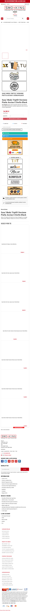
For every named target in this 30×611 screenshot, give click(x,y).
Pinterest (24, 123)
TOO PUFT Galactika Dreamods (8, 549)
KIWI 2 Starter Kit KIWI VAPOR (7, 560)
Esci (2, 523)
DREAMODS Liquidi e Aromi (7, 579)
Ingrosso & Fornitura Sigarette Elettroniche (9, 483)
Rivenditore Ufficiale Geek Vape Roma (9, 498)
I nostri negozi (4, 510)
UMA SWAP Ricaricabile (6, 576)
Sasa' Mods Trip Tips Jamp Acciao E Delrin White (10, 273)
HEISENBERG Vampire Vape (7, 545)
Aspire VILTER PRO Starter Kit (7, 567)
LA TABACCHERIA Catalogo (7, 583)
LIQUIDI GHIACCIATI (6, 538)
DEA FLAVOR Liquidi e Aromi (7, 581)
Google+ (12, 461)
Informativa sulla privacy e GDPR (8, 487)
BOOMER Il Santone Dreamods (7, 552)
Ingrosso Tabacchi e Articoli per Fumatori (9, 503)
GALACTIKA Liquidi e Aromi (7, 577)
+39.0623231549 (7, 453)
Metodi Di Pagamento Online (7, 482)
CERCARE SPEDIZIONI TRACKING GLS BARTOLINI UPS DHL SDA (14, 507)
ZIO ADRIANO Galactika (6, 547)
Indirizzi (3, 521)
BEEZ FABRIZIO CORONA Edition (8, 568)
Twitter (5, 461)
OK (24, 469)
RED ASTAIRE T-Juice (6, 543)
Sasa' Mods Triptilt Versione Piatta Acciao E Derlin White (12, 359)
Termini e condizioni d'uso (6, 480)
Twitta (15, 123)
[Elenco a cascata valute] (8, 4)
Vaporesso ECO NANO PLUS (7, 561)
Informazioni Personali (6, 515)
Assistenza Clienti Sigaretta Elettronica (9, 485)
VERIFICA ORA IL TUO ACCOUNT (8, 499)
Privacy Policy (2, 610)
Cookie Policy (7, 610)
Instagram (19, 461)
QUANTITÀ (5, 115)
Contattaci (4, 491)
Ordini (3, 517)
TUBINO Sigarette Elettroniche (7, 584)
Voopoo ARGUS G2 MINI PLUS (7, 563)
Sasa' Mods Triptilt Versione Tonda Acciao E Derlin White (12, 417)
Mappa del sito (4, 492)
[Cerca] (15, 18)
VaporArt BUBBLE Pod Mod (7, 565)
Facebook (2, 461)
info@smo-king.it (8, 455)
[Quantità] (17, 116)
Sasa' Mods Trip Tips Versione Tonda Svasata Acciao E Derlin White (15, 330)
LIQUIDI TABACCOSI (6, 536)
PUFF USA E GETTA (5, 531)
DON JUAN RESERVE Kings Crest (8, 550)
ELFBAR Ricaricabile (5, 574)
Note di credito (4, 519)
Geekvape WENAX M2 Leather (7, 558)
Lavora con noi (4, 478)
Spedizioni (4, 489)
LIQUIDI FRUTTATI (5, 534)
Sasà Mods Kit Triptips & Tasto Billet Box (9, 244)
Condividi (5, 123)
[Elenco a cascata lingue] (4, 4)
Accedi (27, 4)
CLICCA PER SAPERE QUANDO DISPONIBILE (12, 129)
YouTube (9, 461)
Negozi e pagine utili (5, 505)
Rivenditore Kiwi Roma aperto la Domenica (9, 501)
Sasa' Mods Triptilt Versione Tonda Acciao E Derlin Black (12, 388)
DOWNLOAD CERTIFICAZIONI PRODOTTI (9, 508)
